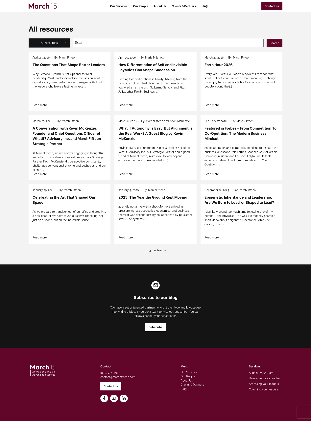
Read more (40, 105)
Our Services (119, 6)
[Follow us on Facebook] (104, 398)
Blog (205, 6)
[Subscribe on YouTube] (114, 398)
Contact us (272, 6)
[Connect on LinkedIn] (124, 398)
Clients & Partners (184, 6)
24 (155, 250)
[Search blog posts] (168, 43)
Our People (140, 6)
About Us (160, 6)
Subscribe (155, 327)
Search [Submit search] (274, 43)
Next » (161, 250)
